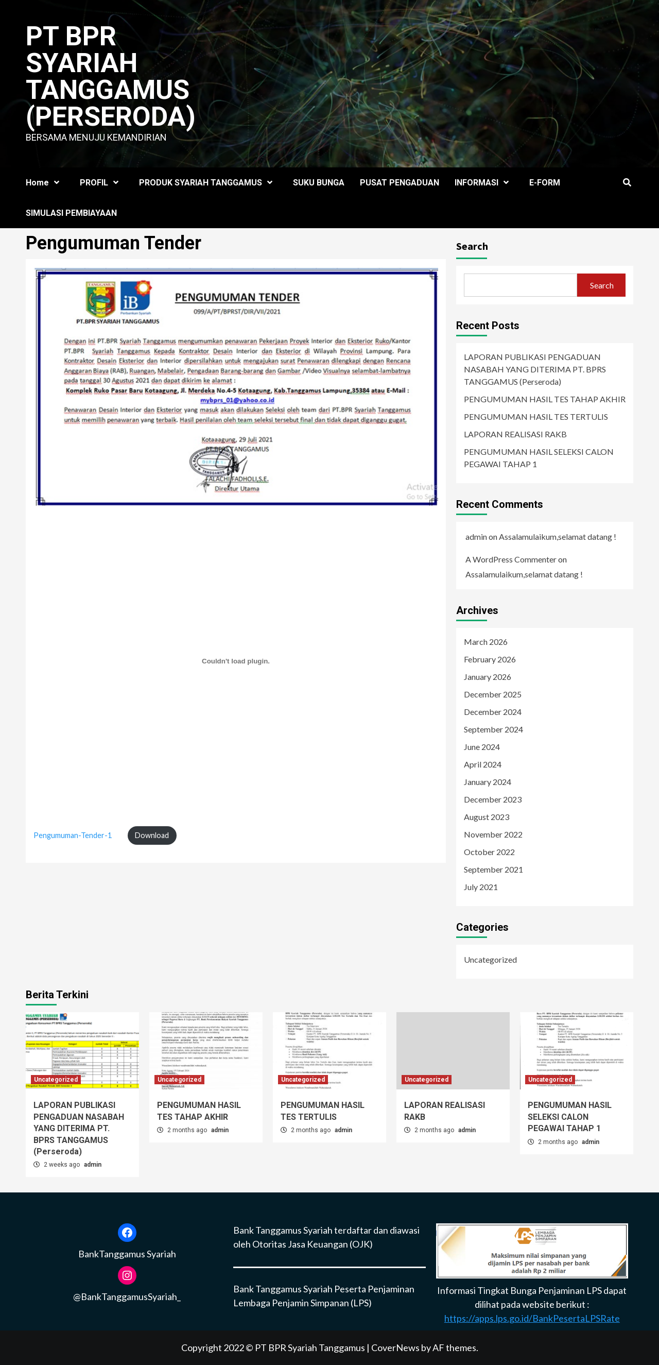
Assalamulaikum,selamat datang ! (557, 536)
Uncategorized (490, 959)
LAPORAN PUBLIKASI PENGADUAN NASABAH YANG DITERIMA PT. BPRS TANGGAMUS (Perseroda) (535, 369)
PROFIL (102, 182)
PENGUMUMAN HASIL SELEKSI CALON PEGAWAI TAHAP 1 (539, 458)
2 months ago (188, 1130)
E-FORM (544, 182)
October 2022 (489, 852)
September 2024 (493, 729)
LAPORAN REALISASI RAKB (515, 434)
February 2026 (490, 659)
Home (45, 182)
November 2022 (493, 834)
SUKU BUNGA (318, 182)
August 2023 (486, 817)
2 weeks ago (62, 1164)
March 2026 (486, 641)
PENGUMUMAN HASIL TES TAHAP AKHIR (545, 399)
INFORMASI (484, 182)
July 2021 (481, 887)
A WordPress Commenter (511, 559)
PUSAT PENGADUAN (399, 182)
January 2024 (487, 782)
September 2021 (493, 869)
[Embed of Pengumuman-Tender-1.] (235, 661)
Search (472, 246)
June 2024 (482, 747)
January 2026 (487, 676)
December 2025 (493, 694)
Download (152, 835)
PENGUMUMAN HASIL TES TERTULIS (536, 416)
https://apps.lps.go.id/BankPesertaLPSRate (532, 1318)
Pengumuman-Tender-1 (72, 835)
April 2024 (482, 764)
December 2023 (493, 799)
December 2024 (493, 711)
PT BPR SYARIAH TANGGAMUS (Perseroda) (111, 76)
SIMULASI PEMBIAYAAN (71, 213)
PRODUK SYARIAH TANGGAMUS (208, 182)
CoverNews (395, 1347)
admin (476, 536)
